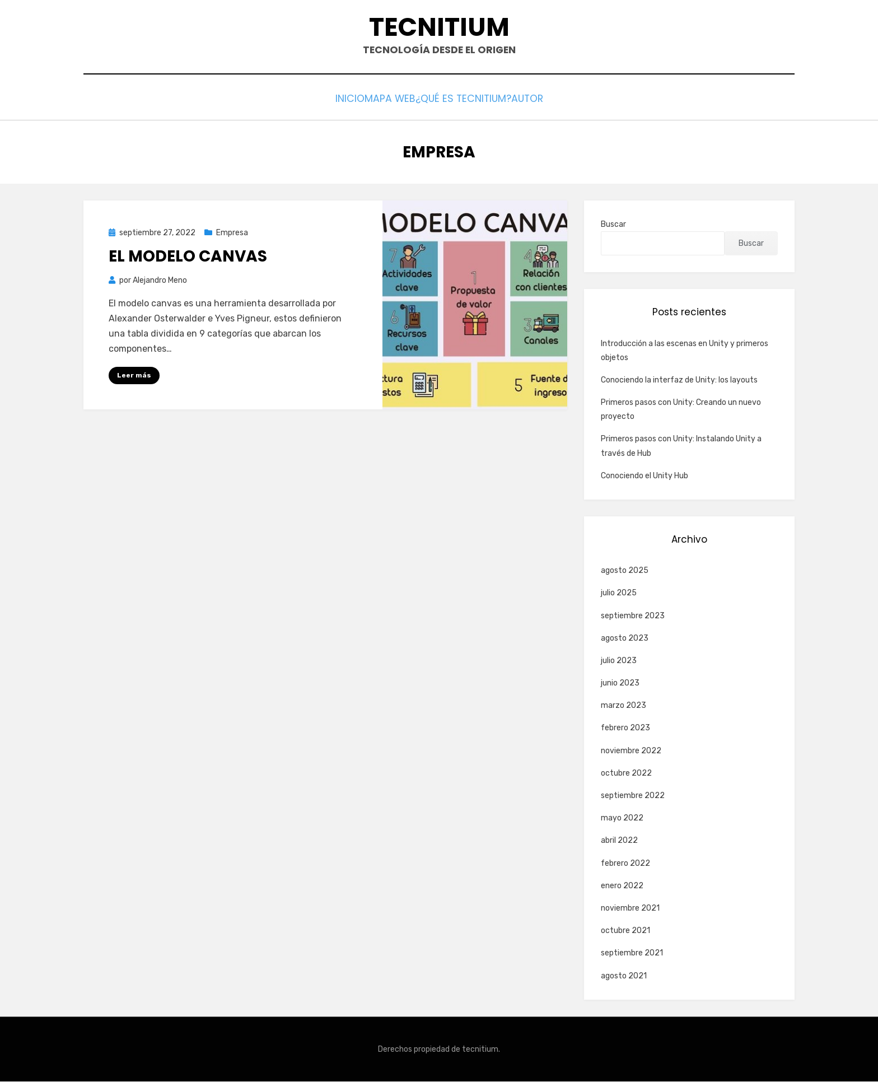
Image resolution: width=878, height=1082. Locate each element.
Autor (550, 102)
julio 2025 (619, 593)
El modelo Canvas (188, 257)
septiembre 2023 (633, 616)
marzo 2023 (623, 706)
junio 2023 (620, 683)
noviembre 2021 (630, 908)
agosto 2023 (624, 638)
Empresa (232, 233)
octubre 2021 (625, 931)
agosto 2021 (624, 976)
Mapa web (384, 102)
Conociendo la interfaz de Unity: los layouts (679, 380)
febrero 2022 (625, 864)
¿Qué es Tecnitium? (471, 102)
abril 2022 (619, 841)
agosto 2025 (624, 571)
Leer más (134, 376)
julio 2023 (619, 661)
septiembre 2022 (633, 796)
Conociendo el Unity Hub (644, 476)
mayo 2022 (622, 818)
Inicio (327, 102)
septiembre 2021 (632, 953)
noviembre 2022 (631, 751)
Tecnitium (439, 28)
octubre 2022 (626, 773)
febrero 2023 (625, 729)
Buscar (613, 225)
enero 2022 (622, 886)
